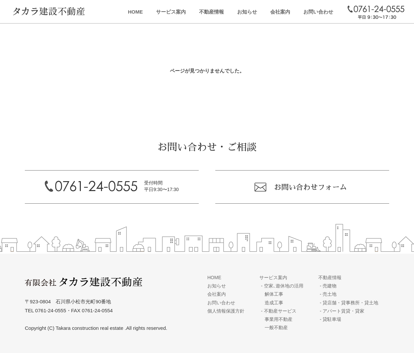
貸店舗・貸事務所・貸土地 (349, 302)
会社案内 (280, 12)
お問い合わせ (318, 12)
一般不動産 (276, 327)
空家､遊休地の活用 (282, 285)
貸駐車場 (330, 319)
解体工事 (274, 294)
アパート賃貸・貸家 (342, 311)
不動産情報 (211, 12)
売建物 (328, 285)
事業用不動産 (278, 319)
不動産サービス (278, 311)
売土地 (328, 294)
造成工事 (274, 302)
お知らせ (247, 12)
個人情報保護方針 (225, 311)
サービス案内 (171, 12)
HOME (135, 12)
